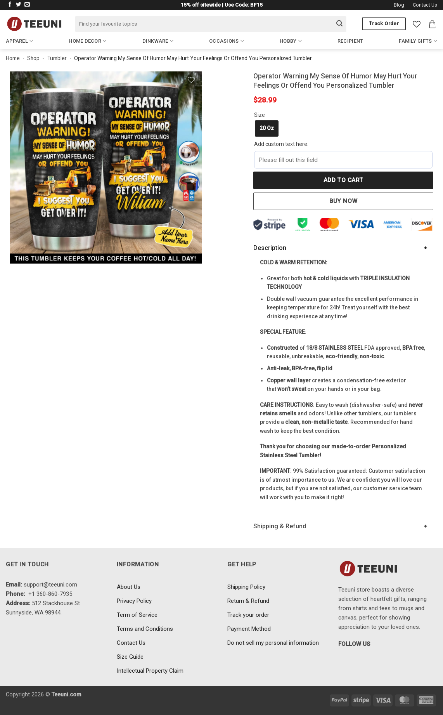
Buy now (343, 201)
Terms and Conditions (145, 628)
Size (259, 115)
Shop (33, 58)
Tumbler (57, 58)
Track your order (248, 614)
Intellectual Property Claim (150, 670)
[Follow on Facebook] (10, 5)
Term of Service (137, 614)
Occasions (226, 41)
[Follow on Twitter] (18, 5)
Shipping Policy (246, 586)
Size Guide (130, 656)
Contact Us (425, 5)
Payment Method (249, 628)
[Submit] (339, 24)
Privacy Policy (134, 600)
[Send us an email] (27, 5)
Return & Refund (248, 600)
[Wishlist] (417, 24)
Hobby (291, 41)
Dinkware (158, 41)
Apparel (19, 41)
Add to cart (343, 180)
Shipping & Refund (279, 526)
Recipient (350, 41)
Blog (399, 5)
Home (13, 58)
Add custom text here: (281, 144)
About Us (128, 586)
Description (269, 248)
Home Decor (87, 41)
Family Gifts (418, 41)
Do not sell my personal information (273, 642)
